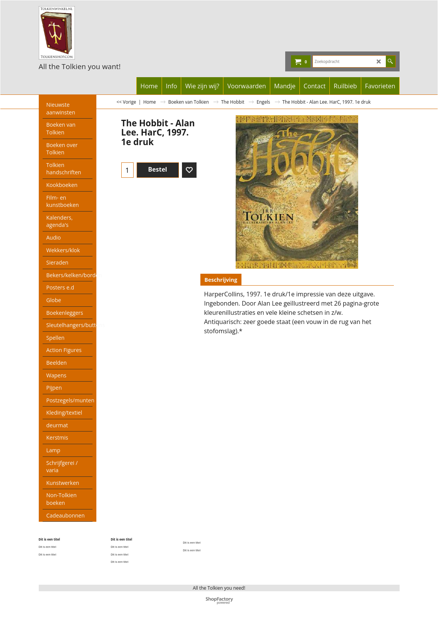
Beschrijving (221, 279)
